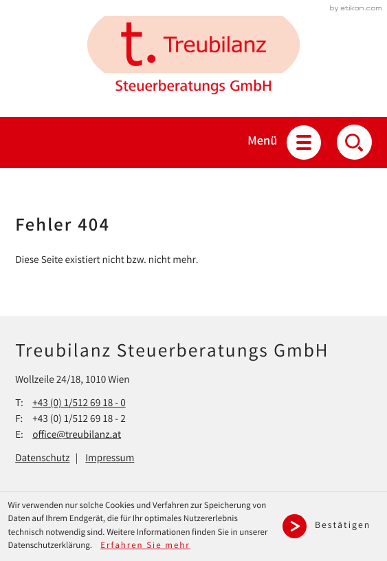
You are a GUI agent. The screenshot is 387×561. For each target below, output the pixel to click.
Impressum (109, 459)
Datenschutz (42, 459)
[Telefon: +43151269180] (78, 404)
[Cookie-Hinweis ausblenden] (330, 526)
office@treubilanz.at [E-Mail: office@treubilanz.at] (76, 435)
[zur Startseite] (193, 58)
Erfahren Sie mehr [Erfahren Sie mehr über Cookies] (145, 546)
